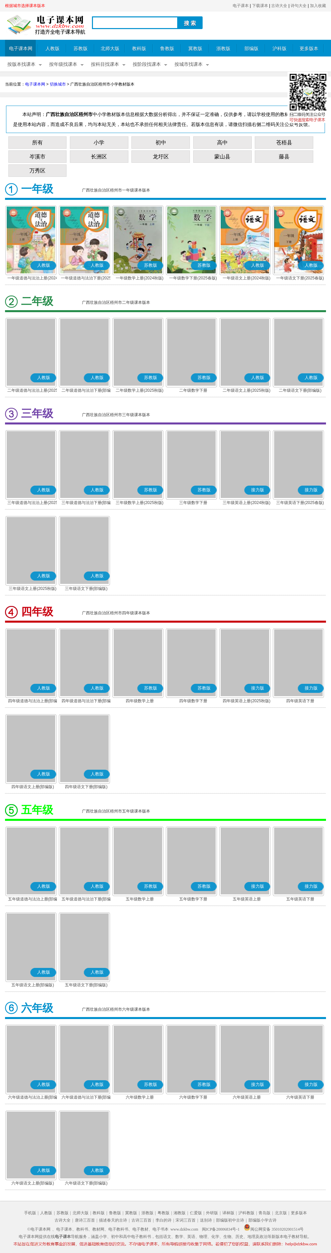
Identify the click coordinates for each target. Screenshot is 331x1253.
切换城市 (58, 84)
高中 (222, 142)
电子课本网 (20, 48)
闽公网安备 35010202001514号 (274, 1229)
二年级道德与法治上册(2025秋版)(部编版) (32, 391)
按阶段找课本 (147, 64)
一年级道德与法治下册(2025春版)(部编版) (86, 279)
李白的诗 (163, 1220)
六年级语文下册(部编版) (86, 1183)
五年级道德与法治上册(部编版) (33, 900)
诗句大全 (299, 5)
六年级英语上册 (247, 1097)
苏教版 (81, 48)
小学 (99, 142)
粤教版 (163, 1213)
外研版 (212, 1213)
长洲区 (99, 156)
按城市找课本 (189, 64)
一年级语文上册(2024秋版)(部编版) (246, 279)
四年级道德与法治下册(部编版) (86, 702)
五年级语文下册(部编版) (86, 985)
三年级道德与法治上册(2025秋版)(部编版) (32, 503)
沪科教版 (246, 1213)
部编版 (251, 48)
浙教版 (223, 48)
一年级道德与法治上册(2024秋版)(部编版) (32, 279)
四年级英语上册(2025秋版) (246, 701)
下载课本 (260, 5)
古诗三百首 (141, 1220)
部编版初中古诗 (230, 1220)
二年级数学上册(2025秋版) (139, 390)
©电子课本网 (38, 1229)
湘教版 (180, 1213)
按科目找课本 (105, 64)
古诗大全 (279, 5)
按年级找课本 (63, 64)
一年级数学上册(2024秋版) (139, 278)
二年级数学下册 (193, 390)
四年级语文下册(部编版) (86, 786)
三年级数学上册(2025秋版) (139, 502)
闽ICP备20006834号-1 (221, 1229)
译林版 (228, 1213)
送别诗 (206, 1220)
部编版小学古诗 (262, 1220)
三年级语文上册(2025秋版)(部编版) (33, 589)
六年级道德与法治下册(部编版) (86, 1098)
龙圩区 (161, 156)
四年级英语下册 (300, 701)
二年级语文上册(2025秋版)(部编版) (246, 391)
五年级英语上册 (247, 899)
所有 (37, 142)
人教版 (52, 48)
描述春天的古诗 (113, 1220)
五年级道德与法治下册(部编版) (86, 900)
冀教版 (195, 48)
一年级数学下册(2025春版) (193, 278)
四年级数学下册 (193, 701)
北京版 (281, 1213)
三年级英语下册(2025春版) (300, 502)
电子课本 (241, 5)
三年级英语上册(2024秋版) (246, 502)
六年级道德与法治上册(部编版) (33, 1098)
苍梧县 (284, 142)
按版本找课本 (21, 64)
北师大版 (110, 48)
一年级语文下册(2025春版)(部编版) (300, 279)
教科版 (139, 48)
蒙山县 (222, 156)
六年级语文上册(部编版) (32, 1183)
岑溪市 (37, 156)
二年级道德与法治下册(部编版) (86, 391)
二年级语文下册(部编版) (300, 390)
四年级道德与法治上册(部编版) (33, 702)
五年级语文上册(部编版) (32, 985)
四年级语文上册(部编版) (32, 786)
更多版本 (309, 48)
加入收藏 (318, 5)
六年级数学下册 (193, 1097)
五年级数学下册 (193, 899)
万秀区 (37, 170)
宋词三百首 (186, 1220)
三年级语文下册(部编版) (86, 588)
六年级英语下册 (300, 1097)
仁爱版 (196, 1213)
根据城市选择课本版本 (25, 5)
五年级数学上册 (140, 899)
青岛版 (264, 1213)
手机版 (30, 1213)
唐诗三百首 (85, 1220)
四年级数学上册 (140, 701)
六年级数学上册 (140, 1097)
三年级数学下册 (193, 502)
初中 (160, 142)
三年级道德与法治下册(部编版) (86, 503)
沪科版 (279, 48)
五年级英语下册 (300, 899)
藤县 (284, 156)
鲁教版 (167, 48)
